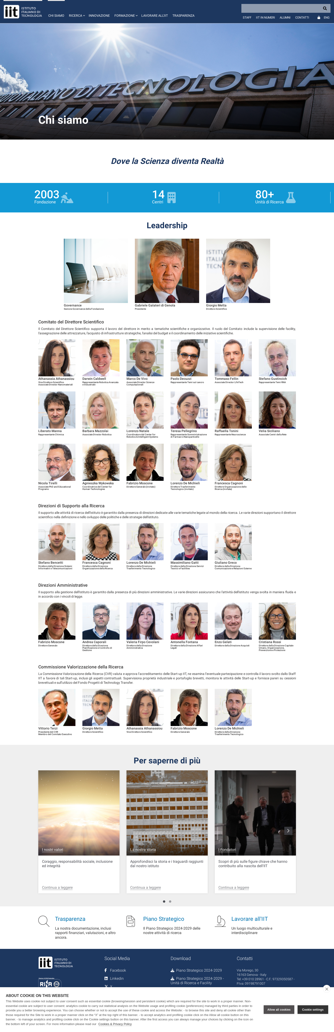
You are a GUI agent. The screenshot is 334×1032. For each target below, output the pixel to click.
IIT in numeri (265, 17)
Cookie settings (313, 1009)
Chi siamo (56, 15)
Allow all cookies (279, 1009)
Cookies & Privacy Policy (115, 1024)
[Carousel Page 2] (170, 901)
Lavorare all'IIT (154, 15)
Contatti (302, 17)
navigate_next (288, 830)
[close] (327, 989)
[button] (76, 11)
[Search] (286, 8)
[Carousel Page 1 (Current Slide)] (164, 901)
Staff (247, 17)
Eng (327, 17)
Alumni (285, 17)
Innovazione (99, 15)
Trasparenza (183, 15)
